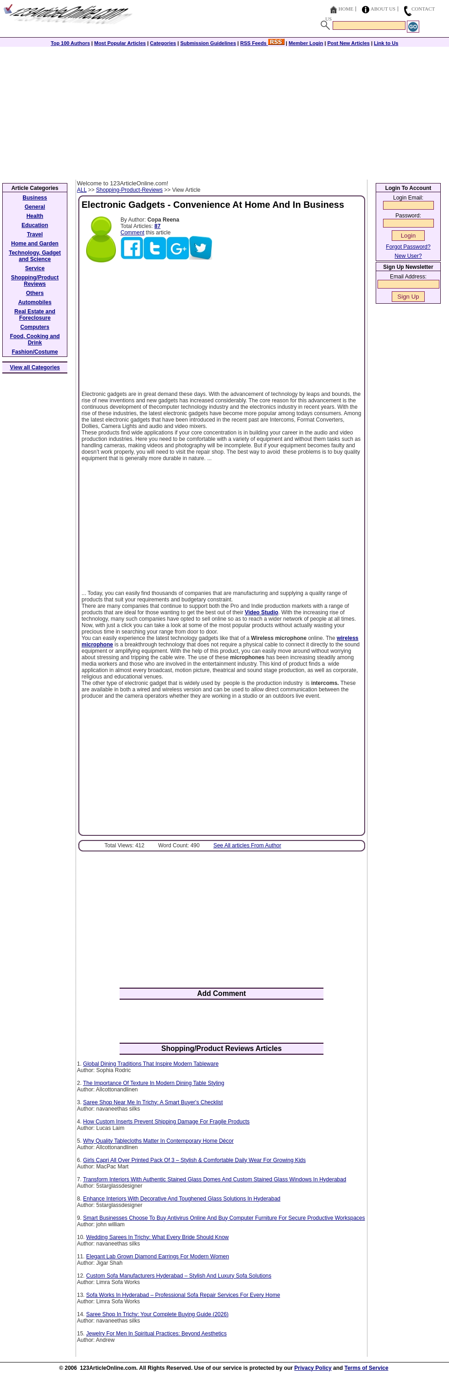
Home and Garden (34, 243)
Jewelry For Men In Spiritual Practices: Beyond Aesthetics (156, 1333)
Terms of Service (367, 1368)
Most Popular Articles (120, 43)
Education (35, 225)
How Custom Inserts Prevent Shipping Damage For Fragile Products (166, 1121)
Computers (34, 327)
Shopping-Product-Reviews (129, 190)
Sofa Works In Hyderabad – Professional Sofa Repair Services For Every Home (183, 1295)
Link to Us (386, 43)
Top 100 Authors (70, 43)
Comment (132, 232)
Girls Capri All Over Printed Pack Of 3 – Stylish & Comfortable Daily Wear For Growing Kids (194, 1160)
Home (346, 8)
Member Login (306, 43)
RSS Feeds (262, 43)
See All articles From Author (247, 845)
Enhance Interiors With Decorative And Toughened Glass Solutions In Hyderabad (181, 1199)
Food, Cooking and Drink (35, 339)
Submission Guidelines (208, 43)
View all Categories (35, 367)
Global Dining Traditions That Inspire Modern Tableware (151, 1064)
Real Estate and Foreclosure (34, 314)
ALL (82, 190)
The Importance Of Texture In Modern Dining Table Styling (153, 1083)
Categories (163, 43)
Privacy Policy (312, 1368)
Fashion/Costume (35, 352)
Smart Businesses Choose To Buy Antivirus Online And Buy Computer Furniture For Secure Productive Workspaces (224, 1218)
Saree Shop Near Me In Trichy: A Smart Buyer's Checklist (153, 1102)
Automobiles (35, 302)
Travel (35, 234)
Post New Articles (348, 43)
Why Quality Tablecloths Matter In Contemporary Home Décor (158, 1141)
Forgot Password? (408, 247)
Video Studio (261, 612)
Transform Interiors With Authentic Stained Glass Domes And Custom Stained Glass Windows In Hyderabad (214, 1179)
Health (35, 216)
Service (35, 268)
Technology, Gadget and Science (35, 256)
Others (35, 293)
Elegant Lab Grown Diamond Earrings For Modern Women (157, 1256)
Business (34, 198)
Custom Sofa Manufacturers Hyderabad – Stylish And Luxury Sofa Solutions (178, 1276)
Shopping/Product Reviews (35, 280)
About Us (383, 8)
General (35, 207)
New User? (408, 256)
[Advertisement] (224, 111)
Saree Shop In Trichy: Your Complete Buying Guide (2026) (157, 1314)
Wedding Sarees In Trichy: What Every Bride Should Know (157, 1237)
